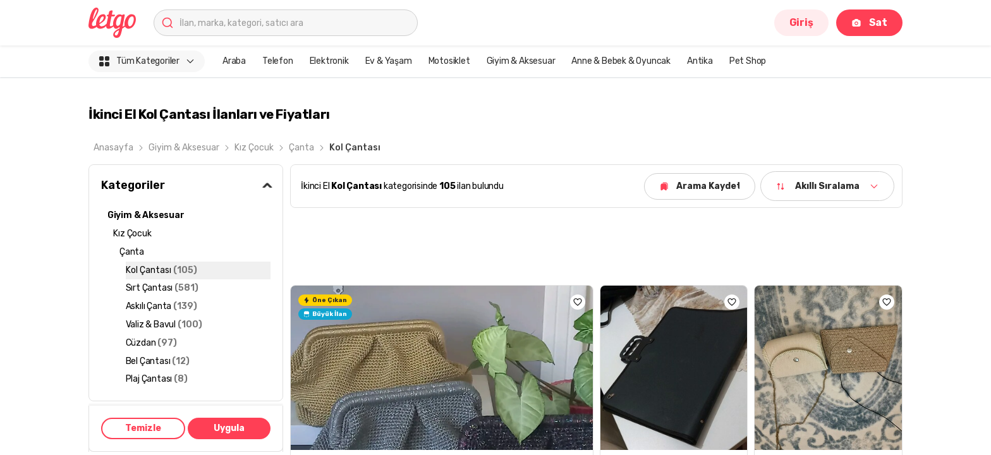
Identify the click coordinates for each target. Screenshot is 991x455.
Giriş (801, 22)
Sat (869, 22)
